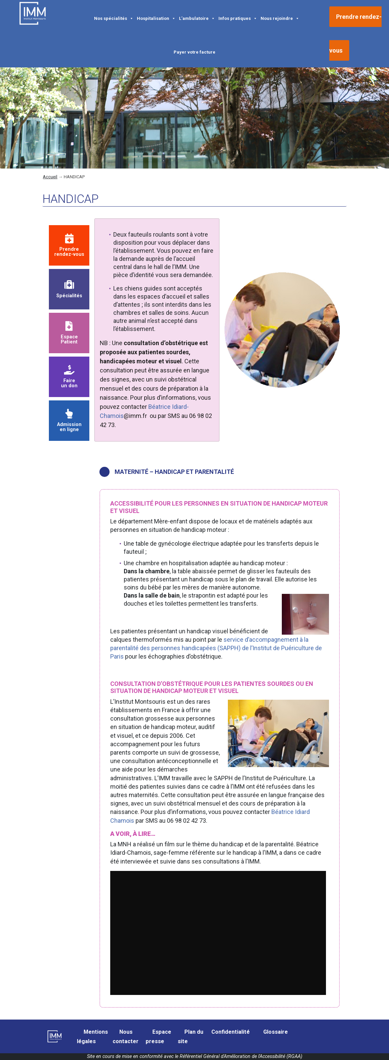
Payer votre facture (194, 52)
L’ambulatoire (197, 18)
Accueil (50, 176)
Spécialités (69, 289)
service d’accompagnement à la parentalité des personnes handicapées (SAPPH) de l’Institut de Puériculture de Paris (216, 648)
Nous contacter (126, 1036)
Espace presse (158, 1036)
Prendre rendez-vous (69, 245)
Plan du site (190, 1036)
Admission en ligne (69, 420)
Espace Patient (69, 333)
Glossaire (275, 1032)
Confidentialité (230, 1032)
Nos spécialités (113, 18)
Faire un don (69, 377)
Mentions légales (92, 1036)
